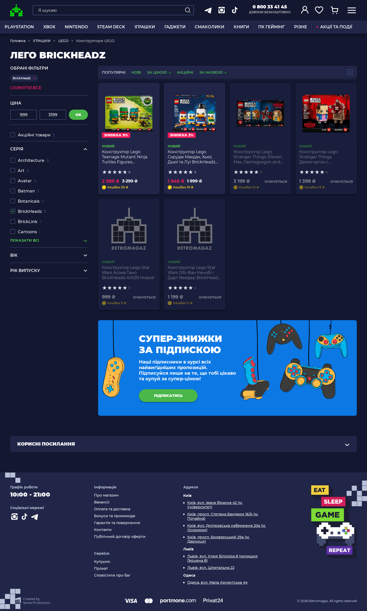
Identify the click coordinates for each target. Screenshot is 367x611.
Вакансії (101, 502)
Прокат (101, 568)
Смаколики (209, 26)
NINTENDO (76, 26)
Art (23, 170)
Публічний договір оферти (120, 537)
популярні (113, 72)
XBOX (49, 26)
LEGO (63, 40)
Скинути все (26, 87)
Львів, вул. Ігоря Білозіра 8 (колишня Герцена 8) (222, 558)
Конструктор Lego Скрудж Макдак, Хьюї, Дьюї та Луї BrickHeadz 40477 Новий (191, 157)
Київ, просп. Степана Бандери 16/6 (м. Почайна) (222, 516)
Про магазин (106, 495)
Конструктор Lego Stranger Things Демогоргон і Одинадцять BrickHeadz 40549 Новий (324, 157)
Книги (241, 26)
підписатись (168, 395)
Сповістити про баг (112, 575)
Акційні (185, 72)
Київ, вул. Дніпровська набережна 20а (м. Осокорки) (226, 528)
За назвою (213, 72)
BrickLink (29, 221)
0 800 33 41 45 (270, 7)
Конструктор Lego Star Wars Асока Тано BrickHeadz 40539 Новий (128, 272)
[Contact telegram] (36, 518)
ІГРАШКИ (145, 26)
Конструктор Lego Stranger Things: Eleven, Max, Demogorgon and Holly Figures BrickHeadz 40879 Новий (258, 157)
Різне (300, 26)
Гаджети (175, 26)
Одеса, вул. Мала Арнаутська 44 (217, 582)
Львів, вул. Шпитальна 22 (210, 568)
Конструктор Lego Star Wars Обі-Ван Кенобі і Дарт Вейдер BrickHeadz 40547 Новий (194, 272)
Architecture (33, 160)
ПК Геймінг (271, 26)
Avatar (27, 180)
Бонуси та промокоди (114, 516)
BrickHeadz (32, 211)
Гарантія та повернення (117, 523)
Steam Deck (111, 26)
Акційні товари (36, 135)
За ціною (159, 72)
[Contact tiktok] (25, 518)
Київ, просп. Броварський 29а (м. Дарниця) (218, 539)
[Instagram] (15, 518)
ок (78, 114)
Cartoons (29, 231)
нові (136, 72)
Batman (28, 191)
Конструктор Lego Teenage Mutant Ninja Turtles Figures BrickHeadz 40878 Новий (128, 157)
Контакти (103, 530)
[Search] (188, 10)
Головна (17, 40)
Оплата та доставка (112, 509)
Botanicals (31, 201)
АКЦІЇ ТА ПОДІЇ (334, 26)
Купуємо (102, 562)
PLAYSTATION (19, 26)
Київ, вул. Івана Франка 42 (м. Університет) (215, 505)
